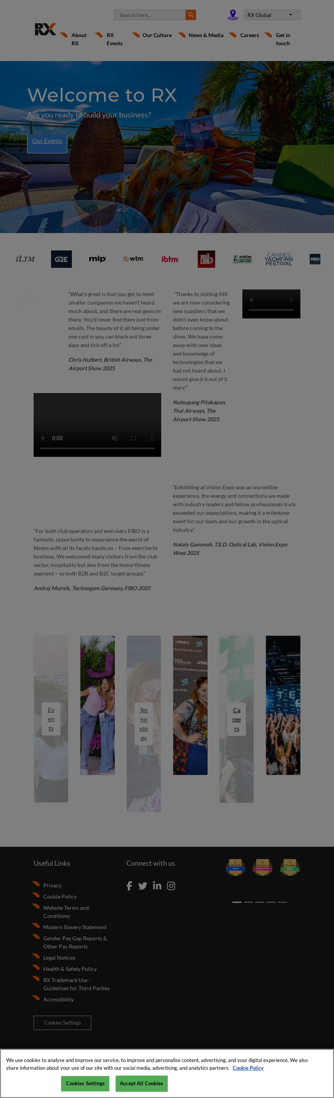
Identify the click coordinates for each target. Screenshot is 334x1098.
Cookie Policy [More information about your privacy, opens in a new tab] (248, 1068)
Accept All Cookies (141, 1083)
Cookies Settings (85, 1083)
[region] (167, 1073)
